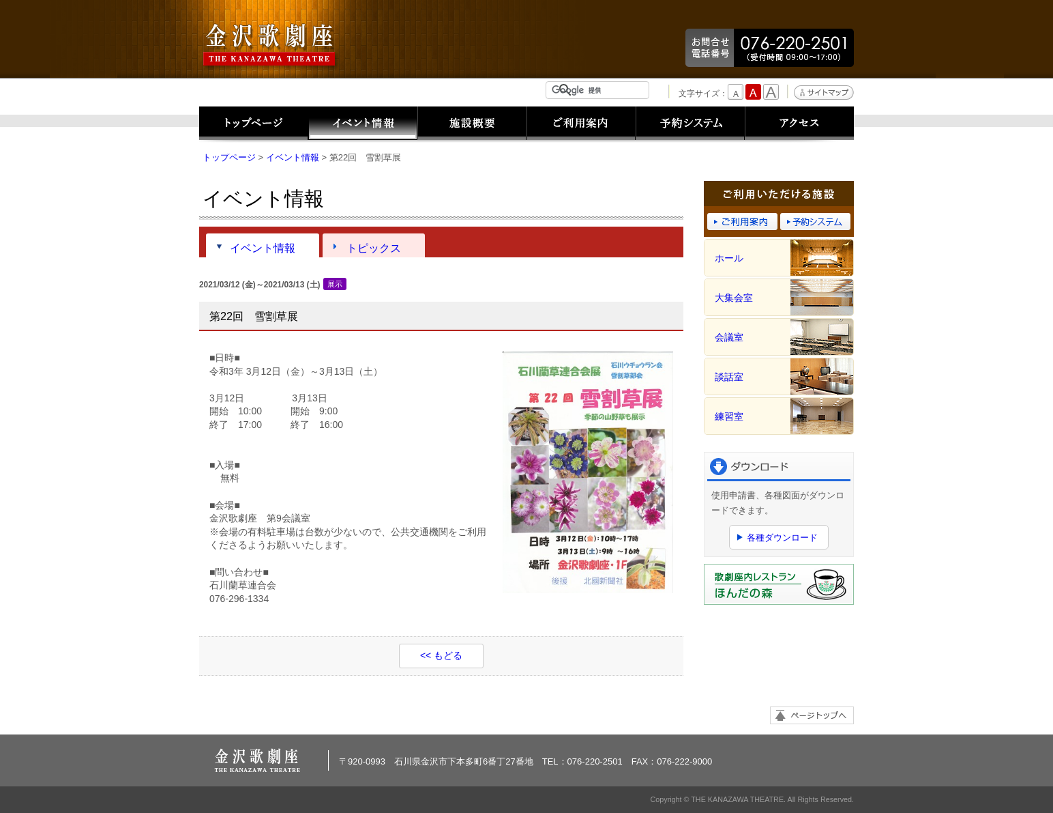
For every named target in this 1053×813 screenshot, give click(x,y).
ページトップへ (812, 715)
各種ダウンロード (782, 537)
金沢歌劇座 (271, 45)
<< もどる (441, 655)
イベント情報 (362, 124)
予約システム (690, 124)
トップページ (253, 124)
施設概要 (471, 124)
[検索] (600, 90)
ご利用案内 (581, 124)
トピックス (373, 248)
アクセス (799, 124)
